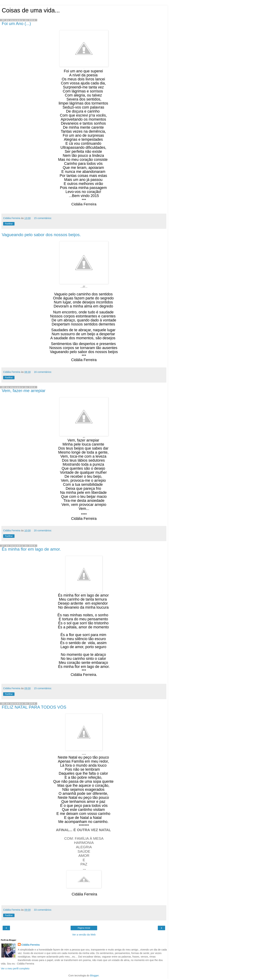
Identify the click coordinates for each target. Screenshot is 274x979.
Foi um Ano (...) (16, 23)
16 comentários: (43, 372)
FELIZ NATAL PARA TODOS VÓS (34, 707)
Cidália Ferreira (30, 944)
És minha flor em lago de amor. (31, 549)
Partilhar (9, 224)
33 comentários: (43, 909)
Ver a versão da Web (84, 934)
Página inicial (84, 928)
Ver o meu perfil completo (15, 968)
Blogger (94, 975)
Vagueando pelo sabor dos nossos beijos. (41, 234)
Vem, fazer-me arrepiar (23, 390)
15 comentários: (43, 218)
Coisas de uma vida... (31, 10)
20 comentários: (43, 530)
